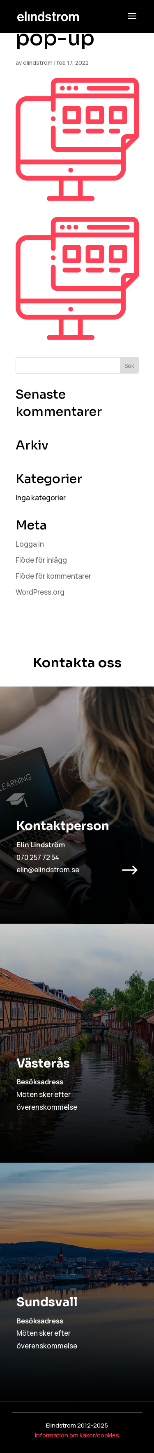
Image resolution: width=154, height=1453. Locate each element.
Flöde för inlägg (41, 560)
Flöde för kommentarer (53, 576)
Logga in (30, 544)
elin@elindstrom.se (47, 869)
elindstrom (38, 62)
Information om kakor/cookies (77, 1435)
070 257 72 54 (37, 857)
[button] (132, 21)
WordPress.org (40, 592)
